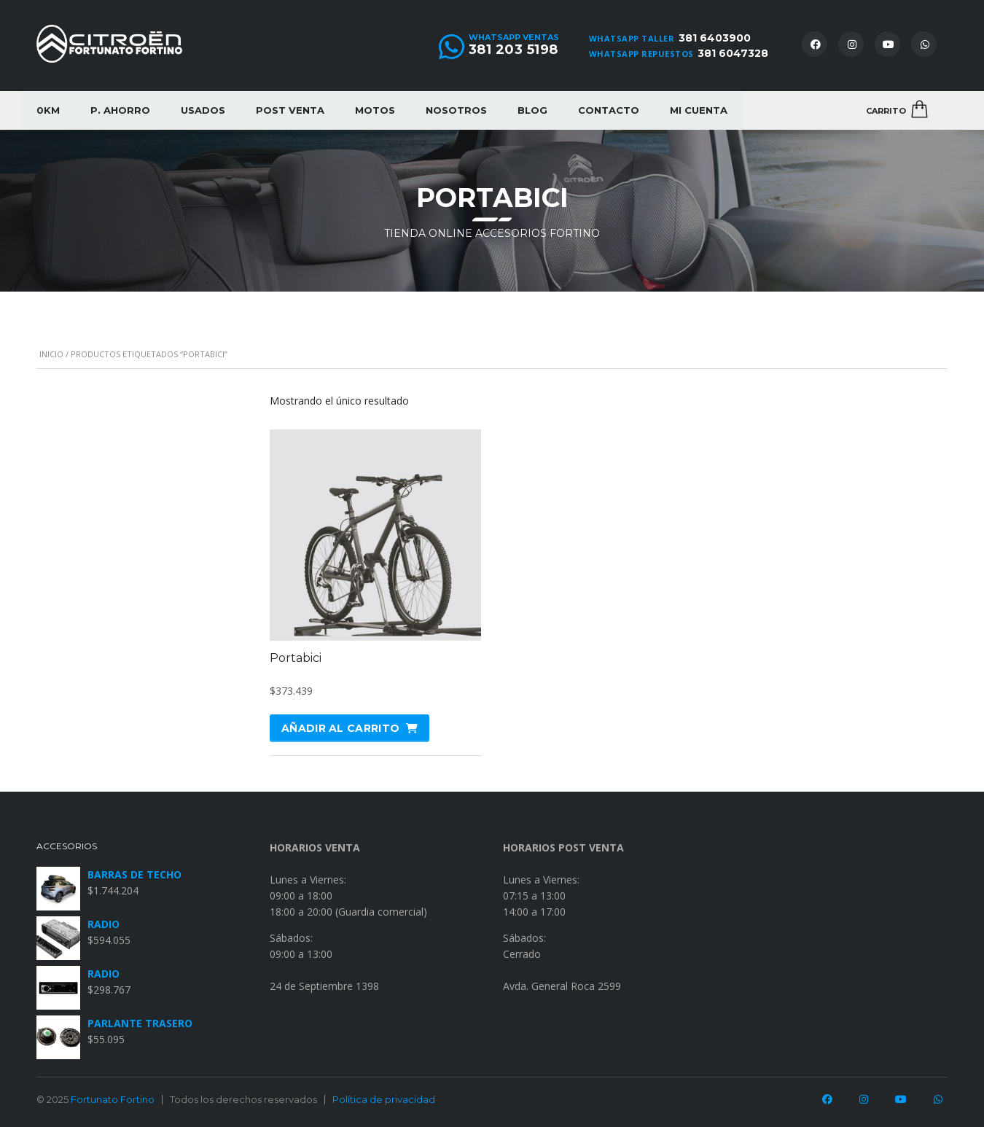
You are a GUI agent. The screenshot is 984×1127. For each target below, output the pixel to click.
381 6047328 (733, 53)
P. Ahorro (120, 110)
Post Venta (290, 110)
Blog (532, 110)
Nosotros (456, 110)
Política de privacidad (383, 1099)
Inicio (51, 353)
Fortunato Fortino (113, 1099)
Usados (203, 110)
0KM (48, 110)
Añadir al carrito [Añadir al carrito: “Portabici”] (340, 728)
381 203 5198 (513, 50)
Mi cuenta (698, 110)
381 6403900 (715, 37)
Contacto (608, 110)
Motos (375, 110)
